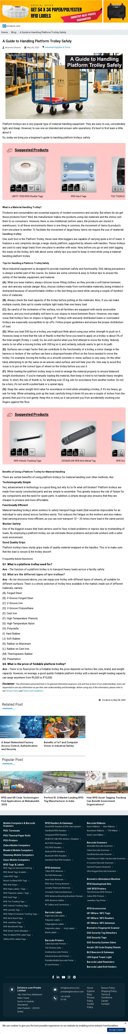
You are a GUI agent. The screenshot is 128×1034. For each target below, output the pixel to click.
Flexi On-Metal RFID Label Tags (17, 935)
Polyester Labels (52, 920)
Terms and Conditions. (33, 691)
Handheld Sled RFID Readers (58, 860)
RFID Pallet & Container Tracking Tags (20, 914)
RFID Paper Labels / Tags (14, 889)
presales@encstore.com (72, 991)
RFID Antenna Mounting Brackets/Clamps (64, 896)
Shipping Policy (109, 991)
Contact (105, 1004)
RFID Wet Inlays (10, 885)
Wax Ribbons (109, 826)
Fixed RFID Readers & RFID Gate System (63, 826)
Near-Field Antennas (54, 879)
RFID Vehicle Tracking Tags (15, 906)
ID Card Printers (52, 965)
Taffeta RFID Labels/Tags (14, 939)
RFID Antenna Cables (54, 900)
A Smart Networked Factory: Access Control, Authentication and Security (19, 746)
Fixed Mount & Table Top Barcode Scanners (106, 858)
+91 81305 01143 (65, 998)
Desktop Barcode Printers (56, 952)
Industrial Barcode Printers (57, 956)
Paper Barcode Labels (55, 916)
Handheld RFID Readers (55, 831)
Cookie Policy (90, 1006)
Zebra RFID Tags (10, 876)
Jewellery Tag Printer (96, 900)
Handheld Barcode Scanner (99, 854)
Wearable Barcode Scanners (100, 846)
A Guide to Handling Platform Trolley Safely (43, 32)
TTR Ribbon (113, 831)
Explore (91, 991)
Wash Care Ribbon (95, 835)
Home (4, 32)
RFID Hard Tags (10, 897)
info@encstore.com (70, 988)
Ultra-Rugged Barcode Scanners (101, 871)
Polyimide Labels (52, 928)
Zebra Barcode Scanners (98, 850)
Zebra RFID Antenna (54, 871)
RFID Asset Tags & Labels (14, 872)
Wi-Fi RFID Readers (53, 843)
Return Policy (108, 988)
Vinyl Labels (69, 928)
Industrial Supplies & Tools (57, 47)
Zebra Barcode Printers (55, 944)
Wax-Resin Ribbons (95, 831)
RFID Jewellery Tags (12, 922)
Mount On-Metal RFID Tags (15, 881)
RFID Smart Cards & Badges (15, 931)
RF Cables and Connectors (57, 905)
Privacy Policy (12, 691)
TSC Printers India (53, 948)
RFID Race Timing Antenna (57, 884)
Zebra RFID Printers (95, 896)
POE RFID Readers (53, 847)
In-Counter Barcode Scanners (100, 863)
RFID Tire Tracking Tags (13, 901)
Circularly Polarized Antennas (58, 892)
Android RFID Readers (55, 851)
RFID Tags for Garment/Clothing (17, 868)
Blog (13, 32)
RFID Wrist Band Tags (13, 918)
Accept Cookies (116, 1030)
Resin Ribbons (93, 826)
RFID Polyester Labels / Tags (16, 893)
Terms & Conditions (106, 996)
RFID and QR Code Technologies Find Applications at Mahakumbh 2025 (20, 801)
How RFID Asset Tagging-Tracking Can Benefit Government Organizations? (106, 801)
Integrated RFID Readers (56, 835)
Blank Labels (50, 932)
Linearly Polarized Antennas (57, 888)
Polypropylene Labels (54, 924)
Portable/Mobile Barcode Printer (59, 960)
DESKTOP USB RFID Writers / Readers (62, 839)
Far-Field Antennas (53, 875)
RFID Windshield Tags (13, 926)
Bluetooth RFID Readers (56, 856)
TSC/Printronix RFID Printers (99, 892)
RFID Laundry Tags (11, 910)
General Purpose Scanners (99, 867)
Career (104, 1001)
